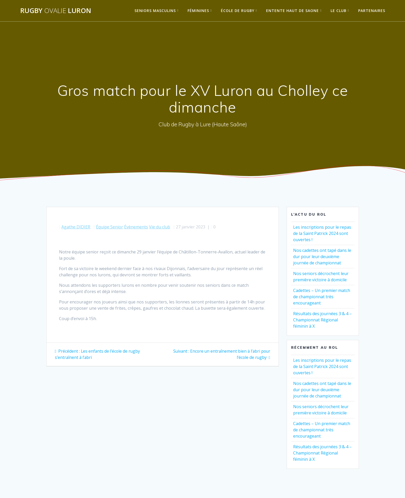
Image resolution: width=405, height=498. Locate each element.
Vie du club (159, 227)
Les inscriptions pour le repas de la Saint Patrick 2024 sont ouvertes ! (322, 233)
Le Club (338, 10)
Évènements (136, 227)
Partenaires (371, 10)
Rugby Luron (55, 10)
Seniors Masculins (155, 10)
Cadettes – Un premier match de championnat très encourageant (321, 297)
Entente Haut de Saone (292, 10)
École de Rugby (237, 10)
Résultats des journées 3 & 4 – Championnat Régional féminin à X (322, 320)
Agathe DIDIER (75, 227)
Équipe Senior (109, 227)
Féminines (198, 10)
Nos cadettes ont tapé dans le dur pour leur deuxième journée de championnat (322, 256)
